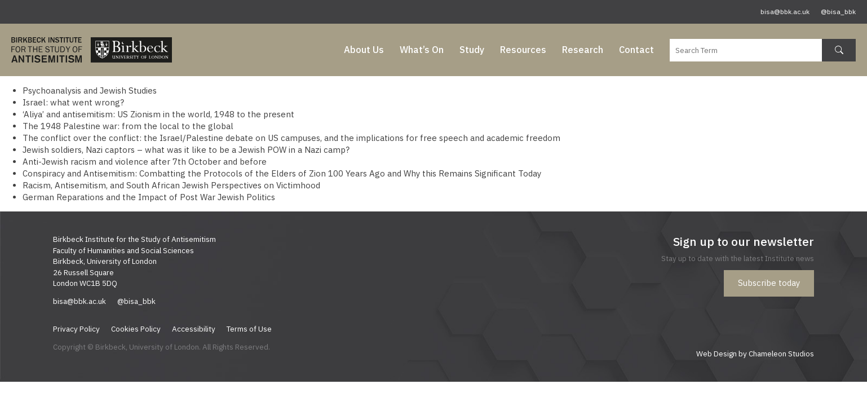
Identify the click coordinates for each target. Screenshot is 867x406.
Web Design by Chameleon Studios (755, 353)
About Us (364, 49)
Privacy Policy (76, 329)
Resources (523, 49)
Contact (636, 49)
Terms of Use (249, 329)
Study (471, 49)
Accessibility (193, 329)
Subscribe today (769, 282)
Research (582, 49)
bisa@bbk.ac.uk (785, 11)
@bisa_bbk (838, 11)
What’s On (422, 49)
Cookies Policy (136, 329)
